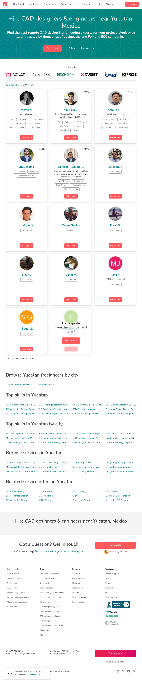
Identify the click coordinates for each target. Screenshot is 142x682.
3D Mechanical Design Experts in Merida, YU (61, 443)
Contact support (112, 574)
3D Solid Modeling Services (85, 467)
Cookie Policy (34, 675)
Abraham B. (115, 167)
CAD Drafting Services (83, 471)
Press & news (78, 579)
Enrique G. (26, 225)
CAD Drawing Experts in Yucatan (88, 405)
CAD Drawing (79, 491)
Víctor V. (71, 275)
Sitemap (43, 635)
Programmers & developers (19, 597)
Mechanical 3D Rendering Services (23, 467)
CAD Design (45, 500)
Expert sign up (111, 597)
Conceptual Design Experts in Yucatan (91, 414)
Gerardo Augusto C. (71, 167)
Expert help (110, 593)
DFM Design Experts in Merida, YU (89, 443)
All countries (45, 630)
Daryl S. (115, 225)
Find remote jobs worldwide (52, 593)
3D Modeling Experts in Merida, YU (23, 434)
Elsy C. (26, 275)
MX (26, 85)
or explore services (115, 662)
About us (76, 574)
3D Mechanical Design (17, 500)
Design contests (14, 583)
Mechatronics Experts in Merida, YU (23, 438)
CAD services (13, 588)
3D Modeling (45, 491)
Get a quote (132, 4)
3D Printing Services (82, 463)
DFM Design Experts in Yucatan (121, 405)
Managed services (14, 579)
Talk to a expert (81, 48)
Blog (107, 579)
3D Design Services (49, 467)
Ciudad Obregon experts (18, 385)
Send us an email (44, 551)
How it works (13, 574)
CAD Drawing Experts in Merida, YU (24, 443)
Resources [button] (109, 569)
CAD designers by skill (49, 607)
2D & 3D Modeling (15, 491)
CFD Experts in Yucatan (84, 409)
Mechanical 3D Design (117, 500)
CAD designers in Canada (50, 616)
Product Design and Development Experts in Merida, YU (66, 434)
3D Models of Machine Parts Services (57, 471)
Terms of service (79, 597)
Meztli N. (26, 110)
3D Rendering (46, 496)
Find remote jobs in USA (50, 597)
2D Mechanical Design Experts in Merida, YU (94, 434)
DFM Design (112, 491)
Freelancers (16, 85)
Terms (57, 672)
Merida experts (46, 385)
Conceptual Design (81, 500)
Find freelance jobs (48, 579)
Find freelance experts (49, 574)
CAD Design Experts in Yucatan (54, 414)
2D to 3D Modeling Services (53, 463)
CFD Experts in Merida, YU (85, 438)
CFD (74, 496)
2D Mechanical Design (17, 496)
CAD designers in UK (49, 621)
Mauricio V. (71, 110)
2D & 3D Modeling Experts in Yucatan (24, 405)
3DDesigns (26, 167)
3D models (44, 602)
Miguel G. (26, 328)
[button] (34, 4)
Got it (9, 674)
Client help (109, 588)
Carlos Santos (71, 225)
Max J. (115, 275)
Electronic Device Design (118, 496)
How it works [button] (13, 569)
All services (12, 607)
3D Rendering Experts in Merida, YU (57, 438)
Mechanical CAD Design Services (22, 471)
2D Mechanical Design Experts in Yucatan (26, 409)
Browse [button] (43, 569)
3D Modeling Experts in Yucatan (54, 405)
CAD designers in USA (49, 612)
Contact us (77, 593)
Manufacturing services (17, 602)
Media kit (76, 583)
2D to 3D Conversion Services (21, 463)
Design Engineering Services (120, 463)
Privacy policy (78, 602)
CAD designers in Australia (51, 626)
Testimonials (77, 588)
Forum (107, 583)
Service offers (45, 583)
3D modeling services (16, 593)
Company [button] (76, 569)
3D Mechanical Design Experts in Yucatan (26, 414)
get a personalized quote (70, 551)
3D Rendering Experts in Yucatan (55, 409)
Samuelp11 (115, 110)
